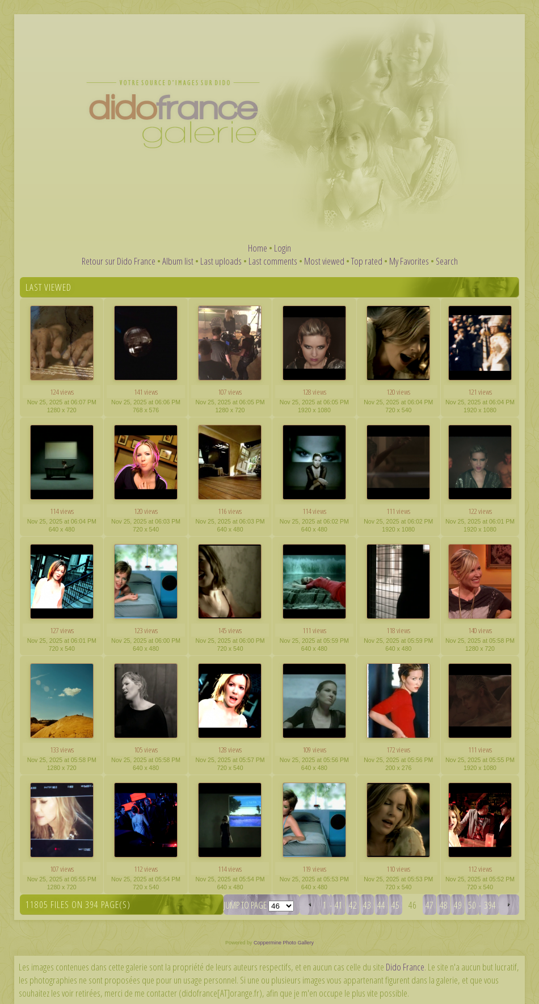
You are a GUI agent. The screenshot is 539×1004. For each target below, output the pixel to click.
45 (395, 904)
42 (353, 904)
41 (339, 904)
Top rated (366, 260)
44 (381, 904)
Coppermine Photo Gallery (284, 943)
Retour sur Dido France (118, 260)
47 (429, 904)
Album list (177, 260)
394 (490, 904)
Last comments (273, 260)
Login (282, 247)
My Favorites (409, 260)
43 (367, 904)
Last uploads (221, 260)
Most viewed (324, 260)
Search (447, 260)
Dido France (405, 966)
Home (257, 247)
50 (472, 904)
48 (444, 904)
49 (458, 904)
